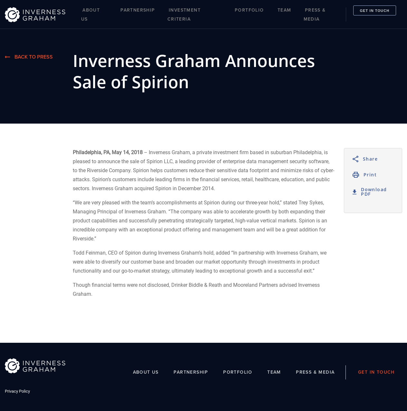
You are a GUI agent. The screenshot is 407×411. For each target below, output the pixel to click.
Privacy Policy (17, 391)
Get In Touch (374, 10)
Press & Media (315, 15)
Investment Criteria (184, 15)
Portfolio (249, 10)
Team (284, 10)
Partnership (137, 10)
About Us (90, 15)
